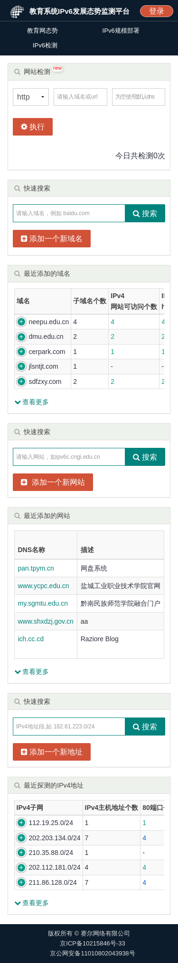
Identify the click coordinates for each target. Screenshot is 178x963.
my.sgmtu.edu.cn (43, 603)
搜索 (145, 213)
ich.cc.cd (31, 639)
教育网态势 (42, 30)
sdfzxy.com (45, 381)
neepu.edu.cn (49, 322)
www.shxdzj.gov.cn (46, 621)
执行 (33, 126)
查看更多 (31, 402)
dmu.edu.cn (46, 336)
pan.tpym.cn (36, 568)
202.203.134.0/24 (55, 838)
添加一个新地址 (52, 751)
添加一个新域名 (52, 238)
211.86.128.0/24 (53, 882)
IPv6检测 (45, 45)
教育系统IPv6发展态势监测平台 (79, 11)
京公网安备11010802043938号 (92, 953)
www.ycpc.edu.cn (43, 586)
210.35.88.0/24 (51, 852)
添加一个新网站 (53, 482)
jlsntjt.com (43, 366)
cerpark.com (47, 351)
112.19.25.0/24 (51, 823)
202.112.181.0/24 (55, 867)
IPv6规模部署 (121, 30)
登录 (156, 11)
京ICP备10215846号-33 (92, 943)
